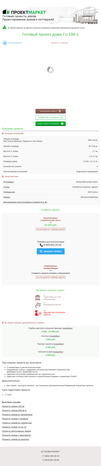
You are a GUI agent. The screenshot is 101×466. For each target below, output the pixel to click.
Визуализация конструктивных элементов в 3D (25, 202)
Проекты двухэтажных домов (16, 431)
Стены (6, 187)
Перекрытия (9, 192)
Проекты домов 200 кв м (14, 410)
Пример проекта (58, 229)
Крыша (6, 197)
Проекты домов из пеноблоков (17, 414)
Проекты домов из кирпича (15, 439)
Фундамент (8, 182)
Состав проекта (43, 229)
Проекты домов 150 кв (13, 406)
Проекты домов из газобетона (17, 423)
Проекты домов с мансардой (16, 435)
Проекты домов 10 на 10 (14, 427)
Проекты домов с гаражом (15, 419)
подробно (67, 328)
